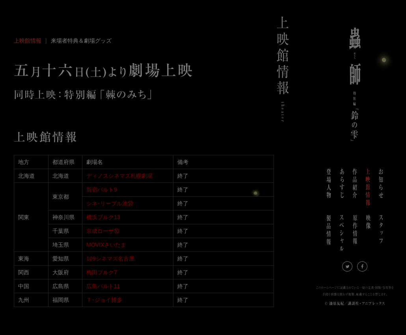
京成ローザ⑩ (102, 231)
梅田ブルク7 (101, 272)
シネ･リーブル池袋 (109, 203)
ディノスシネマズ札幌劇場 (119, 176)
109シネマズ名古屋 (110, 258)
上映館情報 (27, 40)
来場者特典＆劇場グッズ (81, 40)
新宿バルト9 (101, 189)
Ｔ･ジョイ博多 (104, 300)
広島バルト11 (103, 286)
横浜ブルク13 (103, 217)
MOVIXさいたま (106, 245)
